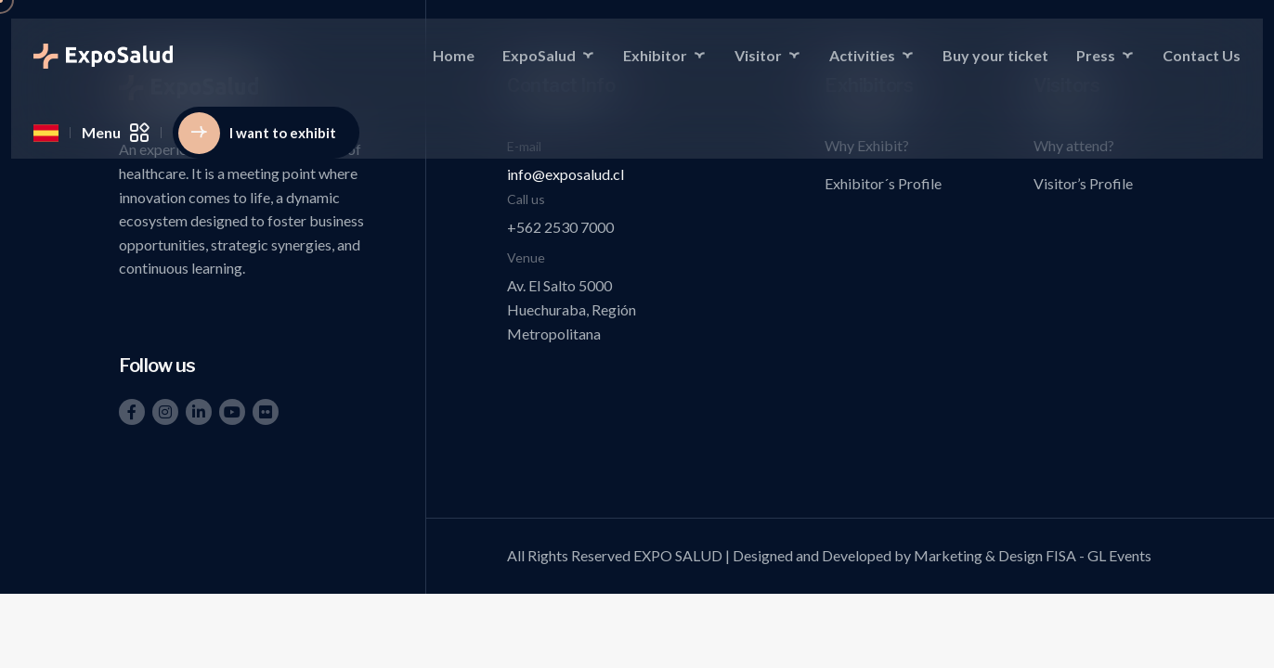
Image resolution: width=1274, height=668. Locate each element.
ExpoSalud (539, 55)
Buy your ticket (995, 55)
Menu (116, 132)
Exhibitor (655, 55)
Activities (862, 55)
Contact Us (1202, 55)
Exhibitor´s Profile (883, 183)
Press (1095, 55)
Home (453, 55)
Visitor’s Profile (1083, 183)
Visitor (758, 55)
